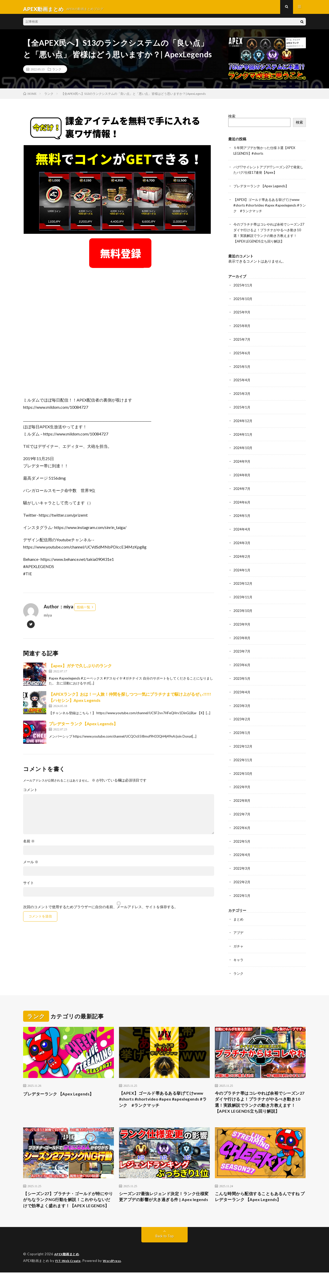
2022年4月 (242, 847)
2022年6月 (242, 821)
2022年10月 (243, 767)
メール (30, 866)
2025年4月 (242, 380)
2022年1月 (242, 888)
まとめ (238, 911)
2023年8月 (242, 634)
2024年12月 (243, 420)
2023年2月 (242, 714)
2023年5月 (242, 674)
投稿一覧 (83, 611)
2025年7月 (242, 340)
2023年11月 (243, 594)
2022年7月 (242, 807)
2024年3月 (242, 540)
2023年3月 (242, 701)
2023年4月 (242, 687)
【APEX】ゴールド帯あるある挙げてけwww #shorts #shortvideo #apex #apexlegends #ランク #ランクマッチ (269, 208)
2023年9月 (242, 620)
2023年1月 (242, 727)
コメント (30, 794)
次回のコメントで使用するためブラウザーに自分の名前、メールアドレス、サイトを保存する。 (100, 911)
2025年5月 (242, 367)
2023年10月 (243, 607)
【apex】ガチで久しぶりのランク (80, 669)
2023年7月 (242, 647)
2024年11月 (243, 433)
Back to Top (164, 1247)
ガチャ (238, 938)
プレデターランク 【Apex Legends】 (263, 189)
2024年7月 (242, 487)
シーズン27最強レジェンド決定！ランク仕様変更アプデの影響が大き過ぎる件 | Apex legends (162, 1202)
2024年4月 (242, 527)
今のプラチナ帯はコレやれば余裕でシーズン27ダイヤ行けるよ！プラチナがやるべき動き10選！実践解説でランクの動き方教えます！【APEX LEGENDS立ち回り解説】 (260, 1098)
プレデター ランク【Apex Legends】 (83, 727)
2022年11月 (243, 754)
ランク (56, 73)
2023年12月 (243, 580)
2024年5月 (242, 514)
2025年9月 (242, 313)
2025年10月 (243, 300)
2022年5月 (242, 834)
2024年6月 (242, 500)
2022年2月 (242, 874)
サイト (28, 887)
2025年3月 (242, 393)
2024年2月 (242, 554)
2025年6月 (242, 353)
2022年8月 (242, 794)
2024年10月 (243, 447)
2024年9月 (242, 460)
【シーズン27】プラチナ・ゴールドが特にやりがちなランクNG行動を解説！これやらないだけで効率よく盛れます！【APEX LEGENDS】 (67, 1206)
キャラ (238, 951)
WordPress (115, 1271)
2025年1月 (242, 407)
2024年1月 (242, 567)
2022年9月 (242, 781)
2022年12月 (243, 741)
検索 (231, 120)
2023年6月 (242, 660)
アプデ (238, 924)
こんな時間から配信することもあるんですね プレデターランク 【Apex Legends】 (260, 1199)
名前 (29, 845)
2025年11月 (243, 286)
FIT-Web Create (69, 1271)
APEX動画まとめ (67, 1265)
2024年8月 (242, 473)
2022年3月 (242, 861)
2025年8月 (242, 326)
